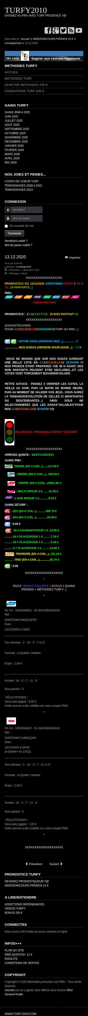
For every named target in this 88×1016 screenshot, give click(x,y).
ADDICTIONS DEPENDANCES (24, 904)
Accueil (25, 38)
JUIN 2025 (11, 116)
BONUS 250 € (14, 912)
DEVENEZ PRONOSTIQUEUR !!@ (27, 881)
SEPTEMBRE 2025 (17, 129)
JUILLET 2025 (14, 120)
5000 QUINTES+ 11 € (18, 954)
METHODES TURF (18, 78)
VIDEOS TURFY (15, 908)
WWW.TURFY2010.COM (20, 1014)
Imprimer (72, 257)
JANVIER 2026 (14, 145)
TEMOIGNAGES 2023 (19, 189)
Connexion (14, 233)
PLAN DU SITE (14, 950)
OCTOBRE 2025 (15, 133)
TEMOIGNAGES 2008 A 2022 (23, 185)
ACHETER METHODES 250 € (26, 85)
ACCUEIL (12, 72)
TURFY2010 (26, 10)
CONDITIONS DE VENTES (22, 963)
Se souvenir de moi (22, 225)
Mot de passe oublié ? (18, 245)
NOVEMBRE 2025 (16, 137)
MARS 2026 (12, 154)
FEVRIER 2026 (14, 150)
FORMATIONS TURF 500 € (24, 91)
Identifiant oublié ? (16, 241)
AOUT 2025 (12, 125)
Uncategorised (13, 43)
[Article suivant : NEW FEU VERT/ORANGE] (56, 864)
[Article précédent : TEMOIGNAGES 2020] (33, 864)
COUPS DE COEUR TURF (21, 181)
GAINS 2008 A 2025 (17, 112)
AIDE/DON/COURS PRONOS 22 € (53, 38)
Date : (9, 624)
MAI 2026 (11, 162)
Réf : (8, 614)
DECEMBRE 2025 (16, 141)
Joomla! (10, 990)
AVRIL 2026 (12, 158)
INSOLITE (11, 958)
